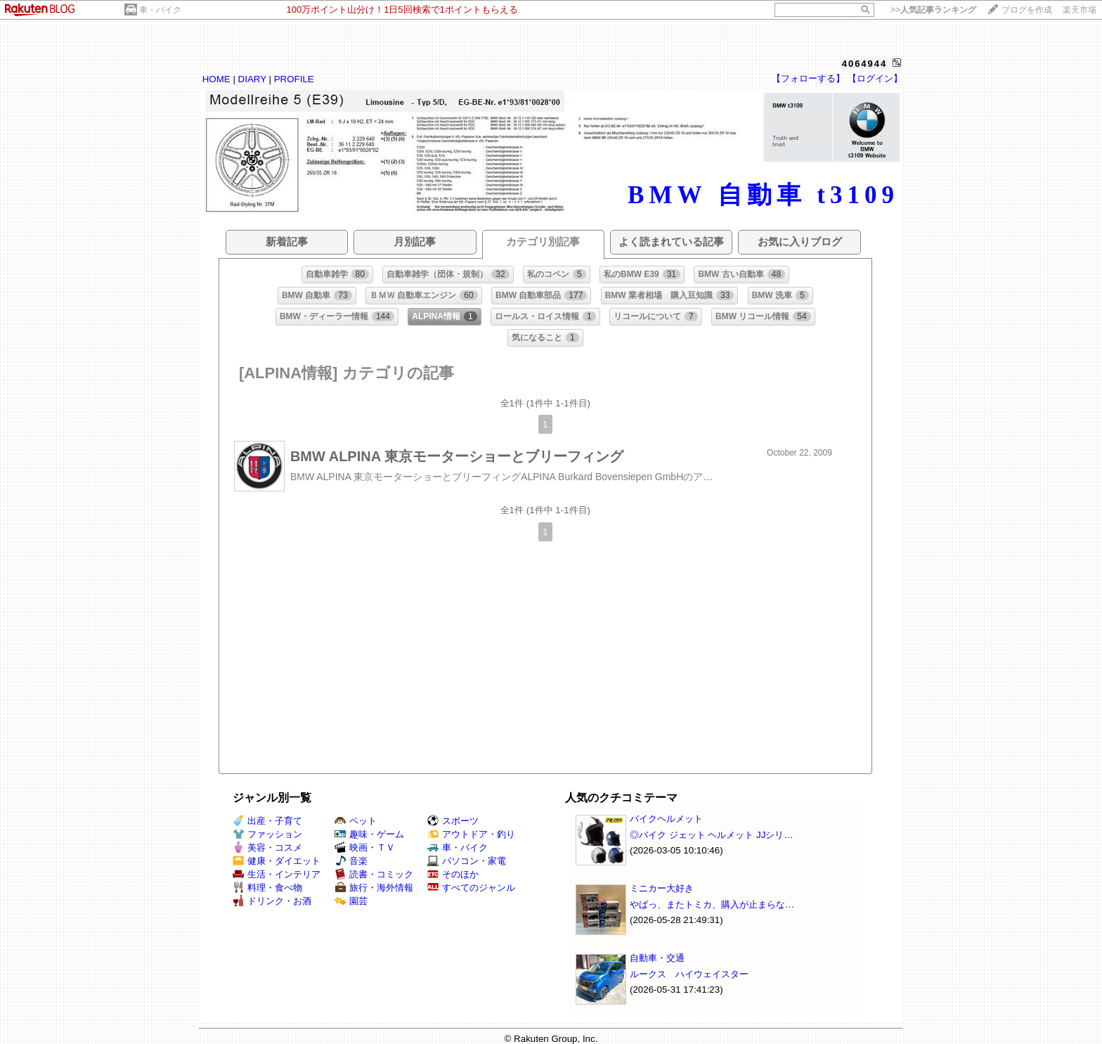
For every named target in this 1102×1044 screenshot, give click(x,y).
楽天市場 (1079, 10)
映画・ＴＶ (365, 847)
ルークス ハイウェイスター (689, 974)
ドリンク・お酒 (272, 901)
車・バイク (160, 10)
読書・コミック (374, 874)
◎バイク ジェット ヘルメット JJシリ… (711, 835)
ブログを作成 (1026, 10)
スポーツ (453, 821)
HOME (216, 79)
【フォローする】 (808, 78)
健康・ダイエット (276, 861)
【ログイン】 (875, 78)
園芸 (351, 901)
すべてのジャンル (471, 887)
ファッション (267, 834)
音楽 (351, 861)
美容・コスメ (267, 847)
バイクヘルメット (666, 818)
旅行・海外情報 (374, 887)
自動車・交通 (657, 958)
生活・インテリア (276, 874)
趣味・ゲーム (369, 834)
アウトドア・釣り (471, 834)
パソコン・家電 (466, 861)
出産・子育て (267, 821)
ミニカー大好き (662, 888)
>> (933, 10)
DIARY (252, 79)
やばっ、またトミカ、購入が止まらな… (712, 904)
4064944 (865, 63)
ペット (356, 821)
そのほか (453, 874)
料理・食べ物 (267, 887)
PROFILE (294, 79)
